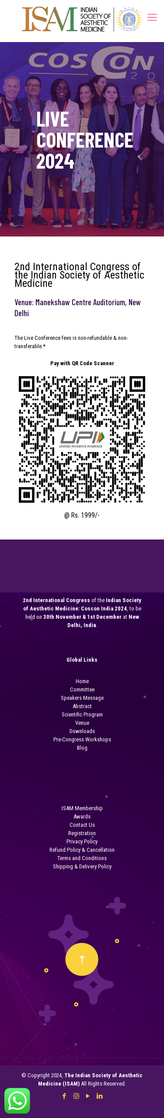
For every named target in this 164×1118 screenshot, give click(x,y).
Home (82, 681)
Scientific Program (82, 714)
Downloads (82, 731)
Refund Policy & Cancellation (82, 849)
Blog (82, 747)
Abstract (82, 706)
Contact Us (82, 825)
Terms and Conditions (82, 858)
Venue (82, 722)
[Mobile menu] (152, 17)
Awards (82, 816)
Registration (82, 833)
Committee (82, 689)
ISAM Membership (82, 808)
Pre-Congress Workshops (82, 739)
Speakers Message (82, 698)
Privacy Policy (82, 841)
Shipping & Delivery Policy (82, 866)
